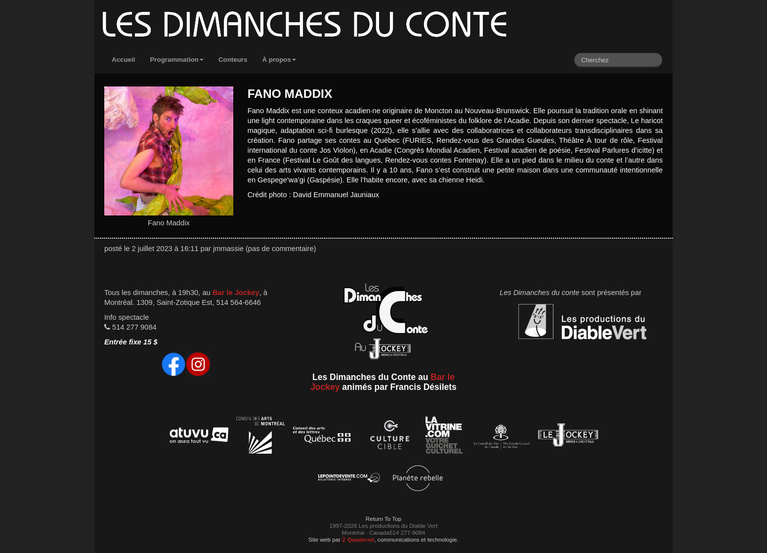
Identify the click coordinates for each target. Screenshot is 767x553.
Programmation (177, 59)
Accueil (123, 59)
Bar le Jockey (236, 293)
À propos (279, 59)
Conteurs (233, 59)
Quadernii (358, 539)
